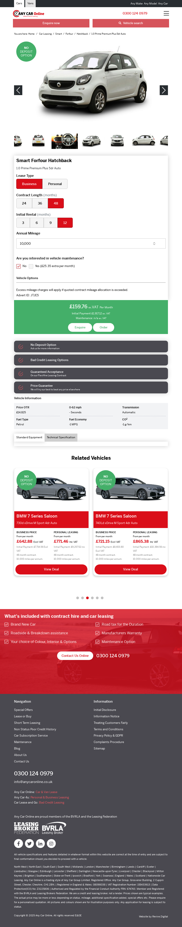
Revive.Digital (160, 916)
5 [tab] (97, 598)
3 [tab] (87, 598)
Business (29, 184)
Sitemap (99, 748)
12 (65, 223)
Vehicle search (131, 23)
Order (104, 327)
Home (31, 33)
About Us (20, 755)
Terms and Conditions (108, 729)
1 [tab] (77, 598)
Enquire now (51, 23)
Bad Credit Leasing (51, 802)
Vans (30, 3)
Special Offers (23, 710)
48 (56, 203)
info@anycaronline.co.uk (33, 782)
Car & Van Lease (46, 792)
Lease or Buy (22, 716)
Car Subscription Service (31, 735)
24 (24, 203)
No (25, 266)
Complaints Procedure (109, 742)
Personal (55, 184)
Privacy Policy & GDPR (108, 735)
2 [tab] (82, 598)
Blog (17, 748)
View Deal (51, 569)
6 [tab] (102, 598)
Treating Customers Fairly (111, 723)
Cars (19, 3)
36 (40, 203)
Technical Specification (61, 437)
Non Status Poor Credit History (35, 729)
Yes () (55, 266)
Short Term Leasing (27, 723)
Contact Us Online (75, 656)
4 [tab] (92, 598)
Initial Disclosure (105, 710)
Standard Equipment (29, 437)
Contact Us (21, 761)
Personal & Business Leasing (50, 797)
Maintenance (22, 742)
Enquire (80, 327)
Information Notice (106, 716)
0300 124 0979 (135, 13)
